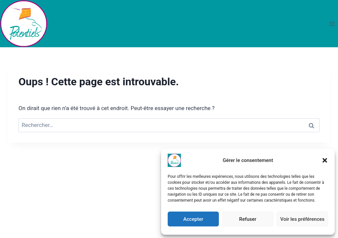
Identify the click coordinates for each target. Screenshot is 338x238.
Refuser (247, 219)
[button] (324, 160)
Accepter (193, 219)
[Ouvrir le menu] (332, 24)
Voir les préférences (302, 219)
